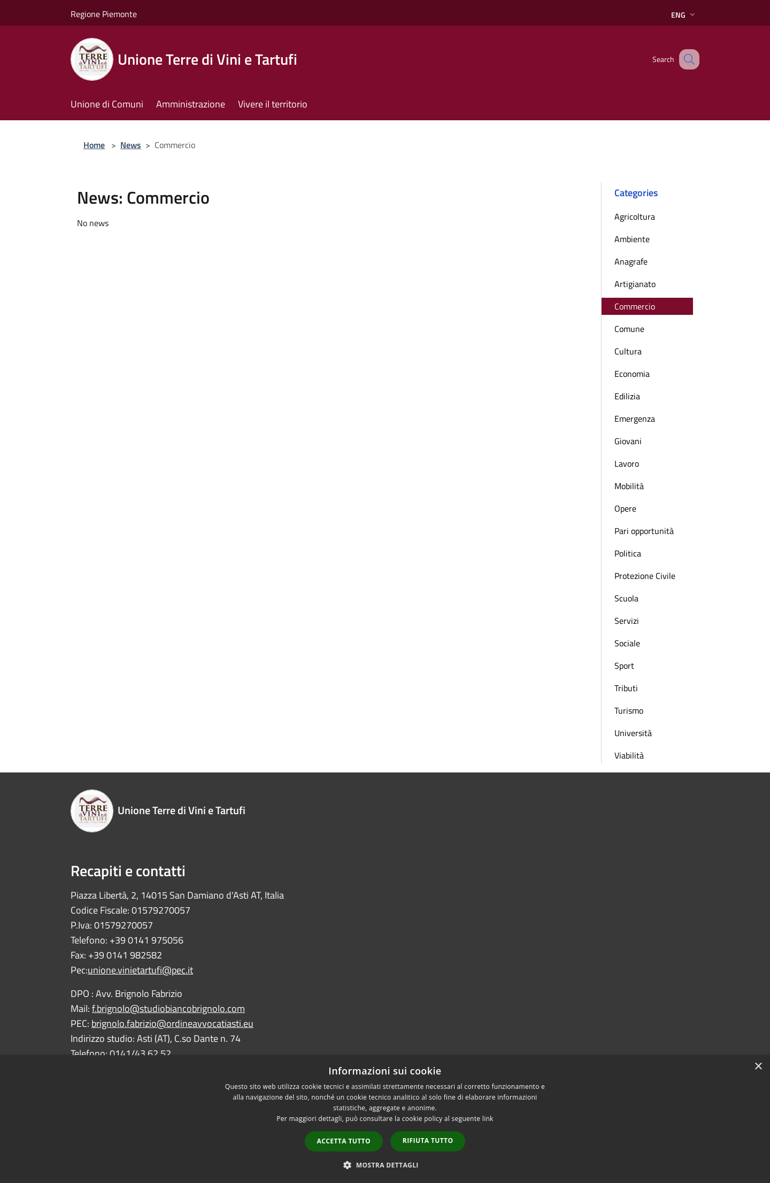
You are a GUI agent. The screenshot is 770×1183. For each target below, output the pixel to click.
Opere (625, 508)
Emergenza (634, 418)
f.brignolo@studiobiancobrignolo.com (168, 1008)
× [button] (758, 1067)
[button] (385, 1164)
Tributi (626, 688)
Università (633, 732)
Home (94, 144)
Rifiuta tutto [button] (428, 1140)
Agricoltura (634, 216)
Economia (632, 373)
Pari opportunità (644, 530)
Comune (629, 328)
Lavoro (626, 463)
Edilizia (627, 396)
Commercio (634, 306)
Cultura (628, 351)
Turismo (628, 710)
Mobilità (629, 486)
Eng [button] (684, 14)
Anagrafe (631, 261)
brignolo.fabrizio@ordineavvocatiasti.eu (172, 1023)
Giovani (628, 441)
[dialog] (385, 1119)
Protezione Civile (644, 575)
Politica (627, 553)
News (130, 144)
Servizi (626, 620)
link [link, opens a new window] (488, 1118)
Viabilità (629, 755)
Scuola (626, 598)
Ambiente (632, 239)
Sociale (627, 643)
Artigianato (635, 283)
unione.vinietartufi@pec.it (140, 970)
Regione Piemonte (104, 13)
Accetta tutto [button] (344, 1141)
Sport (624, 665)
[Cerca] (686, 59)
